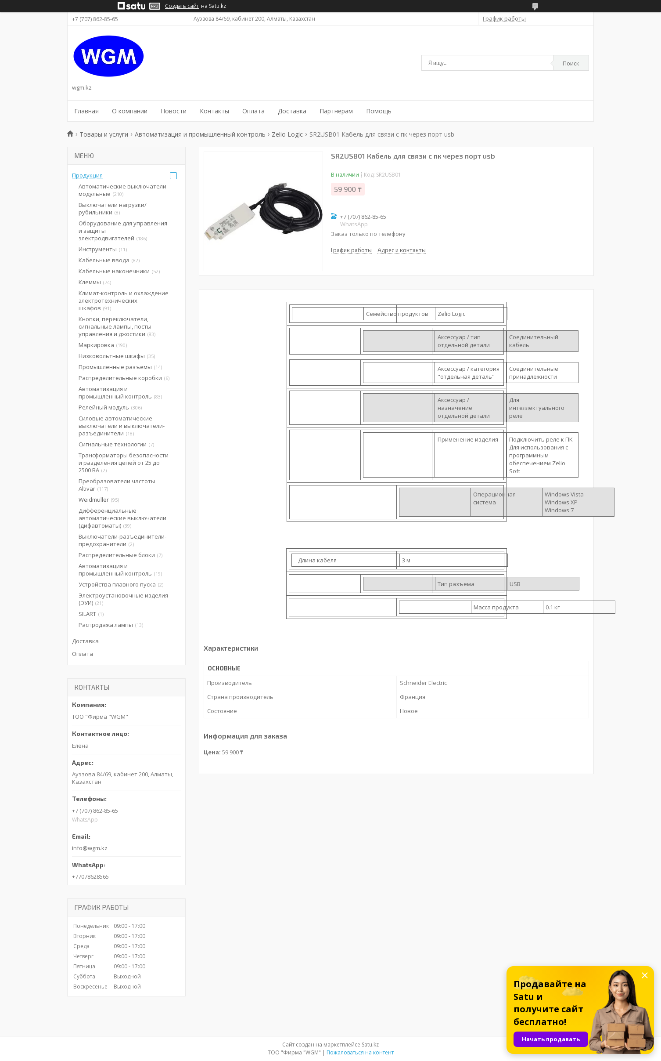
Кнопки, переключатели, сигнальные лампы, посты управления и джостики (115, 326)
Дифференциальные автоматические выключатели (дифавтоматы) (122, 518)
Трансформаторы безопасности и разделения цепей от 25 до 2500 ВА (124, 462)
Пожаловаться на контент (360, 1052)
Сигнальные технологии (113, 444)
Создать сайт (182, 6)
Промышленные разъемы (115, 367)
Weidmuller (94, 499)
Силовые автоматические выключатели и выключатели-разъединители (122, 425)
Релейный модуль (104, 407)
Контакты (214, 111)
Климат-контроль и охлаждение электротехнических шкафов (124, 300)
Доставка (292, 111)
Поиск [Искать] (571, 63)
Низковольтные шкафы (112, 356)
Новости (174, 111)
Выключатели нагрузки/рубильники (113, 208)
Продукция (87, 175)
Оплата (253, 111)
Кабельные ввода (104, 260)
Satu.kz (370, 1044)
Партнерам (336, 111)
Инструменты (98, 249)
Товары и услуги (103, 134)
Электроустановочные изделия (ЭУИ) (123, 599)
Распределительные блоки (117, 555)
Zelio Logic (287, 134)
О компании (129, 111)
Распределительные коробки (120, 378)
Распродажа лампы (106, 625)
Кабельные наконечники (114, 271)
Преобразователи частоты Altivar (117, 484)
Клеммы (90, 282)
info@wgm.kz (90, 848)
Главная (86, 111)
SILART (87, 614)
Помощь (379, 111)
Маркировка (96, 345)
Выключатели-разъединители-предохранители (122, 540)
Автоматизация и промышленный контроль (200, 134)
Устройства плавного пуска (117, 584)
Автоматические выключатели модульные (122, 190)
